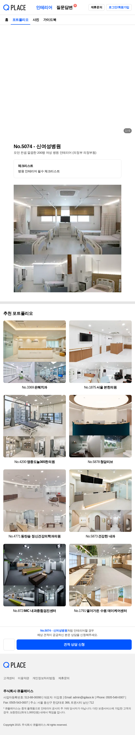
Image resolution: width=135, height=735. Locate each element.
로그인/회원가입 (119, 7)
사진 (36, 20)
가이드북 (49, 20)
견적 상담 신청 (74, 644)
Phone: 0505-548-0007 (110, 697)
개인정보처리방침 (44, 678)
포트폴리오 (20, 20)
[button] (7, 81)
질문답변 (65, 7)
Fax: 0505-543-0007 (15, 702)
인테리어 (44, 7)
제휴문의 (96, 7)
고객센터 (8, 678)
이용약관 (23, 678)
